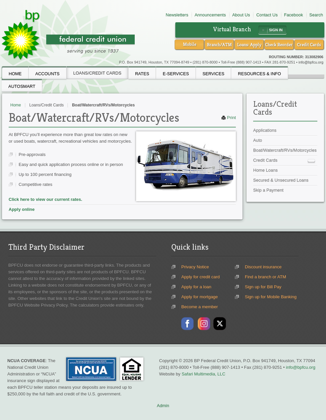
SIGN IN (276, 30)
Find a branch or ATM (265, 276)
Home (15, 105)
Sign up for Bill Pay (263, 286)
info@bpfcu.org (310, 62)
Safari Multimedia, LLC (204, 373)
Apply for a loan (196, 286)
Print (228, 117)
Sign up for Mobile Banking (270, 296)
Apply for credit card (200, 276)
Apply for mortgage (199, 296)
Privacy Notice (195, 266)
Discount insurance (263, 266)
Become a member (199, 306)
